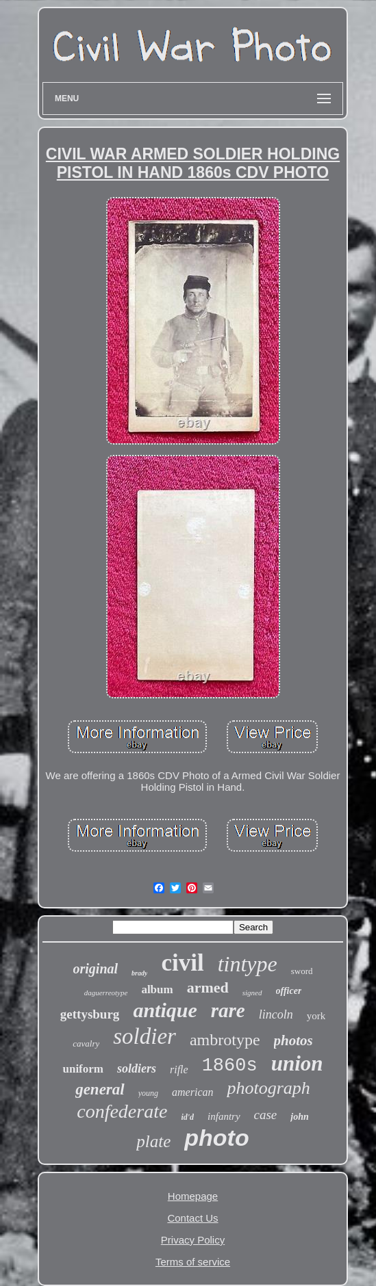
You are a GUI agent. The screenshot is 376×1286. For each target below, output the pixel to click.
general (100, 1089)
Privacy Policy (193, 1240)
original (95, 968)
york (316, 1015)
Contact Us (192, 1218)
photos (293, 1040)
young (148, 1093)
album (157, 989)
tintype (247, 964)
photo (216, 1138)
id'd (187, 1117)
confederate (122, 1111)
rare (228, 1010)
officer (289, 991)
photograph (268, 1088)
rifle (179, 1069)
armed (208, 987)
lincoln (276, 1014)
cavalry (86, 1043)
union (297, 1063)
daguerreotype (106, 992)
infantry (224, 1116)
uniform (82, 1068)
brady (139, 973)
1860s (230, 1065)
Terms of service (192, 1262)
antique (165, 1010)
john (299, 1117)
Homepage (193, 1196)
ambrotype (225, 1040)
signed (252, 992)
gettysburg (90, 1014)
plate (153, 1141)
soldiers (136, 1068)
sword (302, 971)
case (265, 1114)
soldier (144, 1036)
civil (182, 962)
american (192, 1092)
